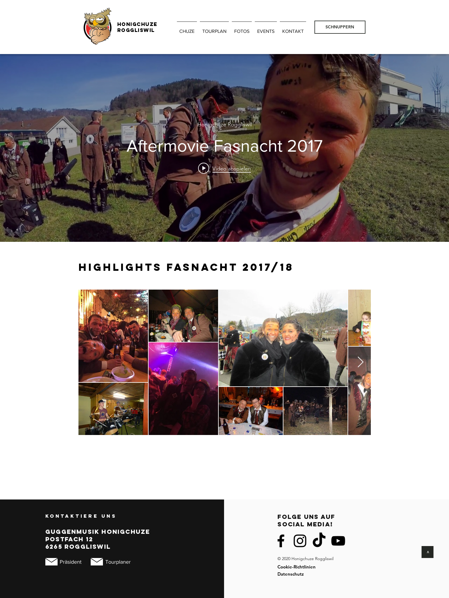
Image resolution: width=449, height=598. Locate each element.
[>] (427, 552)
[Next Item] (360, 362)
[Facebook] (280, 540)
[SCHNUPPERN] (339, 27)
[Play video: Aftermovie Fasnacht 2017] (224, 168)
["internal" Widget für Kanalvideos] (224, 148)
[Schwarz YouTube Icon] (338, 540)
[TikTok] (319, 540)
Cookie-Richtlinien (296, 567)
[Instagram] (299, 540)
